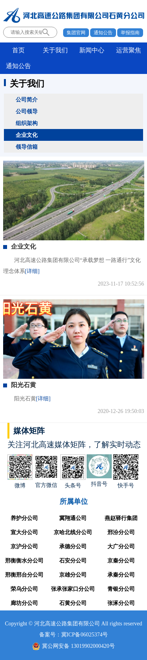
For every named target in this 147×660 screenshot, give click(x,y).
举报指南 (130, 32)
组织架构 (27, 123)
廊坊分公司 (24, 603)
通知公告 (103, 32)
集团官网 (76, 32)
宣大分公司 (24, 532)
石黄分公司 (73, 603)
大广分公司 (121, 546)
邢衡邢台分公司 (24, 575)
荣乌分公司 (24, 589)
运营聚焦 (128, 50)
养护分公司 (24, 518)
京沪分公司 (24, 546)
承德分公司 (73, 546)
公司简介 (27, 99)
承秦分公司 (121, 575)
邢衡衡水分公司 (24, 561)
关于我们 (55, 50)
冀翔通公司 (73, 518)
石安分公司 (73, 561)
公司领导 (27, 111)
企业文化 (27, 135)
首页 (18, 50)
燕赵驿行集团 (121, 518)
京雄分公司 (73, 575)
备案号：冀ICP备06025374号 (73, 635)
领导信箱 (27, 147)
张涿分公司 (121, 603)
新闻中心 (91, 50)
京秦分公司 (121, 561)
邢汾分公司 (121, 532)
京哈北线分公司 (73, 532)
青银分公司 (121, 589)
